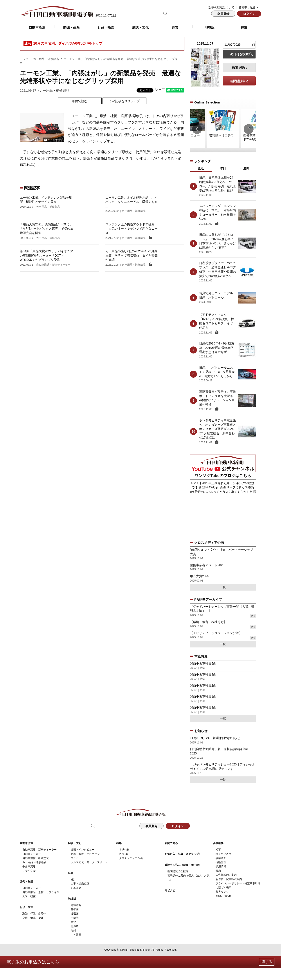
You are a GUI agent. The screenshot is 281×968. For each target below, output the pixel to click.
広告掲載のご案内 (226, 874)
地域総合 (76, 905)
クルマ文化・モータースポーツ (89, 862)
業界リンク (222, 891)
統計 (73, 879)
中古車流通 (29, 866)
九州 (73, 930)
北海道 (75, 926)
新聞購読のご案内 (177, 871)
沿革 (218, 849)
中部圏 (75, 917)
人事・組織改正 (80, 883)
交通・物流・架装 (32, 917)
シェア (160, 90)
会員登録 (223, 14)
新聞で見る (171, 843)
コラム (75, 858)
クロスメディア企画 (131, 858)
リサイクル (29, 870)
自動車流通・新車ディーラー (39, 849)
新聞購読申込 (239, 81)
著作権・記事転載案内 (229, 879)
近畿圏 (75, 913)
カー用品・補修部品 (46, 59)
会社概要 (218, 843)
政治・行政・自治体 (34, 913)
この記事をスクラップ (124, 101)
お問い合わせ (223, 895)
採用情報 (221, 866)
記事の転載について (221, 7)
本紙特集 (124, 849)
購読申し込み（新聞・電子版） (183, 864)
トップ (24, 59)
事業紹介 (221, 858)
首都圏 (75, 909)
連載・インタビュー (82, 849)
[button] (197, 129)
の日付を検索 (239, 54)
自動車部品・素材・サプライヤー (42, 892)
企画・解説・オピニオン (85, 854)
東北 (73, 922)
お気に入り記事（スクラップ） (183, 854)
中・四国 (76, 934)
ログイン (249, 14)
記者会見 (76, 888)
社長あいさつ (223, 854)
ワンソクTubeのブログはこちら (223, 475)
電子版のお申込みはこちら (33, 961)
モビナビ (170, 890)
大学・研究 (29, 896)
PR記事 (123, 854)
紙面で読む (79, 101)
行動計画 (221, 862)
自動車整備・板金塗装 (35, 858)
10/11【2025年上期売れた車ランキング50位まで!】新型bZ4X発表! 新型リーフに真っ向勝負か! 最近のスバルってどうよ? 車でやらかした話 (223, 487)
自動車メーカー (31, 854)
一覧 (223, 587)
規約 (218, 870)
